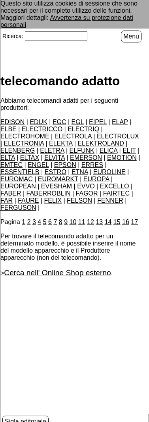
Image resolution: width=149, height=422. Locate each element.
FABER (10, 193)
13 (99, 221)
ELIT (129, 150)
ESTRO (55, 171)
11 (81, 221)
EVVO (85, 185)
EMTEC (11, 164)
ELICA (108, 150)
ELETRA (52, 150)
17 (134, 221)
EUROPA (96, 178)
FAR (6, 200)
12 (90, 221)
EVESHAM (56, 185)
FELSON (79, 200)
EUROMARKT (58, 178)
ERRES (92, 164)
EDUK (38, 121)
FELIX (53, 200)
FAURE (28, 200)
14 (108, 221)
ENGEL (38, 164)
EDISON (12, 121)
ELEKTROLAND (100, 143)
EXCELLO (114, 185)
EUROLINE (109, 171)
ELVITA (54, 157)
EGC (59, 121)
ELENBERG (17, 150)
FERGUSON (18, 207)
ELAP (120, 121)
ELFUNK (82, 150)
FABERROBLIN (48, 193)
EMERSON (86, 157)
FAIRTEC (116, 193)
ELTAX (29, 157)
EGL (78, 121)
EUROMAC (16, 178)
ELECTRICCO (42, 128)
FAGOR (87, 193)
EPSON (65, 164)
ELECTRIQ (83, 128)
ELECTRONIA (24, 143)
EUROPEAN (18, 185)
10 (73, 221)
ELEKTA (60, 143)
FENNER (110, 200)
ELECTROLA (73, 135)
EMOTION (122, 157)
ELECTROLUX (118, 135)
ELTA (7, 157)
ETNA (80, 171)
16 (125, 221)
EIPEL (98, 121)
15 (117, 221)
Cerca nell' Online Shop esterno (57, 272)
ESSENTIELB (20, 171)
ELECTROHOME (24, 135)
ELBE (8, 128)
